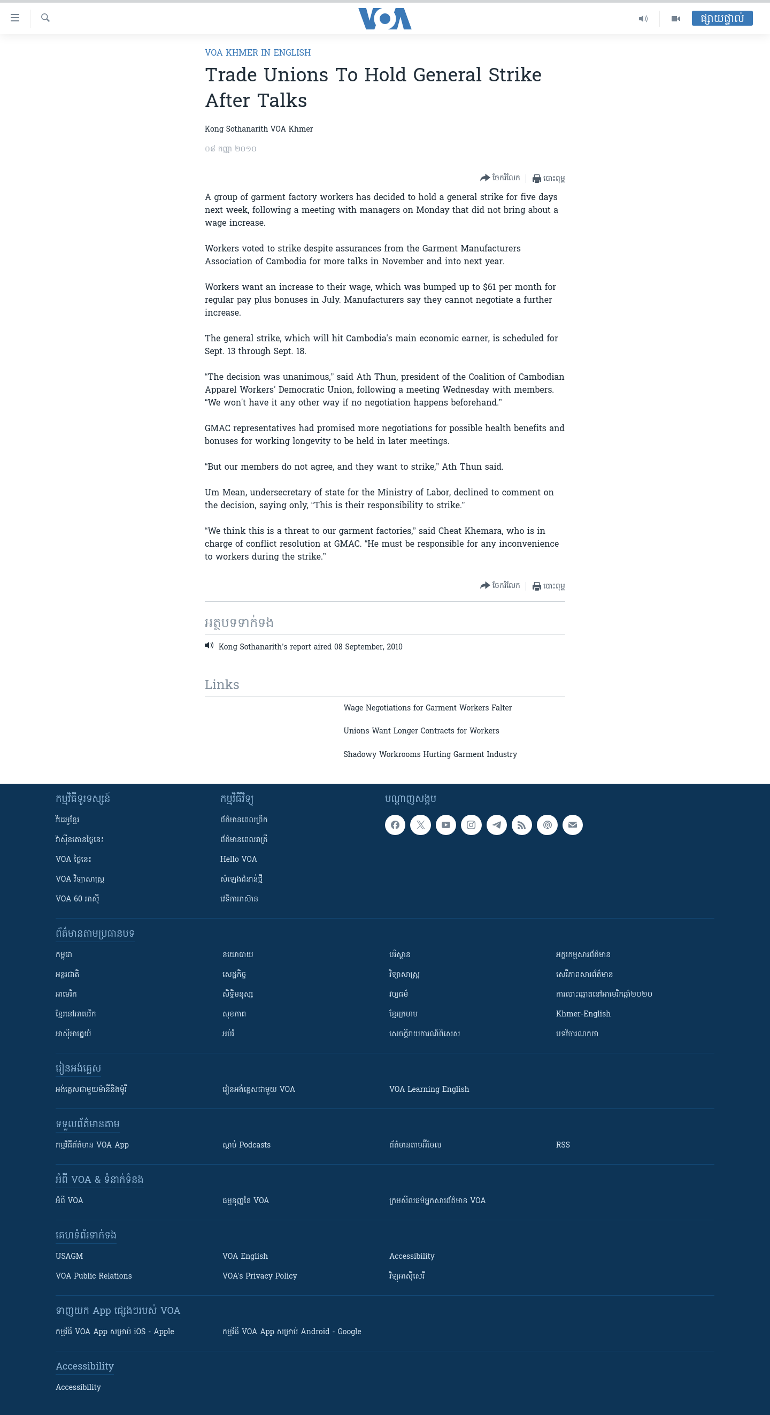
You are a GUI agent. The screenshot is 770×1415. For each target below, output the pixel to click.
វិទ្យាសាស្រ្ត (404, 975)
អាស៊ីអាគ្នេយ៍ (73, 1034)
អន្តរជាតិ (67, 975)
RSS (563, 1145)
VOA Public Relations (94, 1276)
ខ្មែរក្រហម (403, 1014)
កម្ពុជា (64, 955)
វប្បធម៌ (398, 994)
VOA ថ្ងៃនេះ (73, 860)
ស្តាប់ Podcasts (246, 1145)
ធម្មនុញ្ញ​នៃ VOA (246, 1201)
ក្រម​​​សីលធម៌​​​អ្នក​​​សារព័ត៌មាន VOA (437, 1201)
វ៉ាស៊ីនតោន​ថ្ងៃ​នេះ (80, 840)
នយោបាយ (237, 955)
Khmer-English (583, 1014)
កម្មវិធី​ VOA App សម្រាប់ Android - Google (291, 1332)
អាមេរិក (66, 994)
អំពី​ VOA (69, 1201)
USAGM (69, 1257)
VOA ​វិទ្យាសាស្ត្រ (80, 879)
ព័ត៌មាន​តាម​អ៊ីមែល (415, 1145)
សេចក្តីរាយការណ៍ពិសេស (424, 1034)
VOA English (245, 1257)
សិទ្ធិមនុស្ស (237, 994)
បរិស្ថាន (400, 955)
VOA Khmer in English (258, 53)
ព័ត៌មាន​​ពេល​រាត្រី (244, 840)
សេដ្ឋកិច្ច (234, 975)
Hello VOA (238, 860)
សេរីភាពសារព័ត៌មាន (584, 975)
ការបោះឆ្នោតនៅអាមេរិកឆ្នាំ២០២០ (604, 994)
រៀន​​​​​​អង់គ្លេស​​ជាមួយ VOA (258, 1090)
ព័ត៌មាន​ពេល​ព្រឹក (244, 820)
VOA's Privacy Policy (259, 1276)
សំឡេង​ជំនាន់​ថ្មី (241, 879)
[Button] (500, 178)
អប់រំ (228, 1034)
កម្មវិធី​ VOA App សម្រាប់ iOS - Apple (115, 1332)
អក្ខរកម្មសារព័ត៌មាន (583, 955)
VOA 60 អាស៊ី (77, 899)
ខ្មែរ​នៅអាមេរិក (76, 1014)
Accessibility (412, 1257)
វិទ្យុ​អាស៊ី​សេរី (407, 1276)
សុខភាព (234, 1014)
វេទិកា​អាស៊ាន (239, 899)
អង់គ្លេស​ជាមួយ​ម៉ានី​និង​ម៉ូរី (91, 1090)
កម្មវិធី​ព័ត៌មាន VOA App (92, 1145)
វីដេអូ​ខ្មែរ (67, 820)
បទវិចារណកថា (577, 1034)
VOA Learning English (429, 1090)
